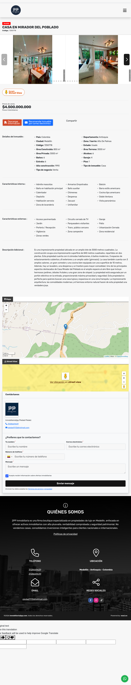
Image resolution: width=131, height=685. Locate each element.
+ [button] (6, 306)
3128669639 (13, 424)
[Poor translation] (10, 637)
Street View (13, 92)
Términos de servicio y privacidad (40, 489)
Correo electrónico (74, 442)
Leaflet (106, 356)
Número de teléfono (14, 452)
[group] (32, 59)
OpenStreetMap (122, 356)
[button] (49, 81)
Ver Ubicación (57, 382)
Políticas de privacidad (66, 534)
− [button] (6, 310)
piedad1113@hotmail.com (18, 428)
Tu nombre (10, 442)
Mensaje (9, 462)
